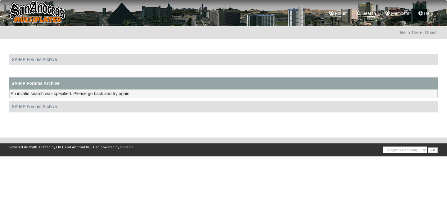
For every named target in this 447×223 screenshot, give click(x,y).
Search (366, 13)
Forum (338, 13)
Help (425, 13)
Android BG (81, 147)
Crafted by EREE (51, 147)
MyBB (33, 147)
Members (397, 13)
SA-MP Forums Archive (34, 59)
